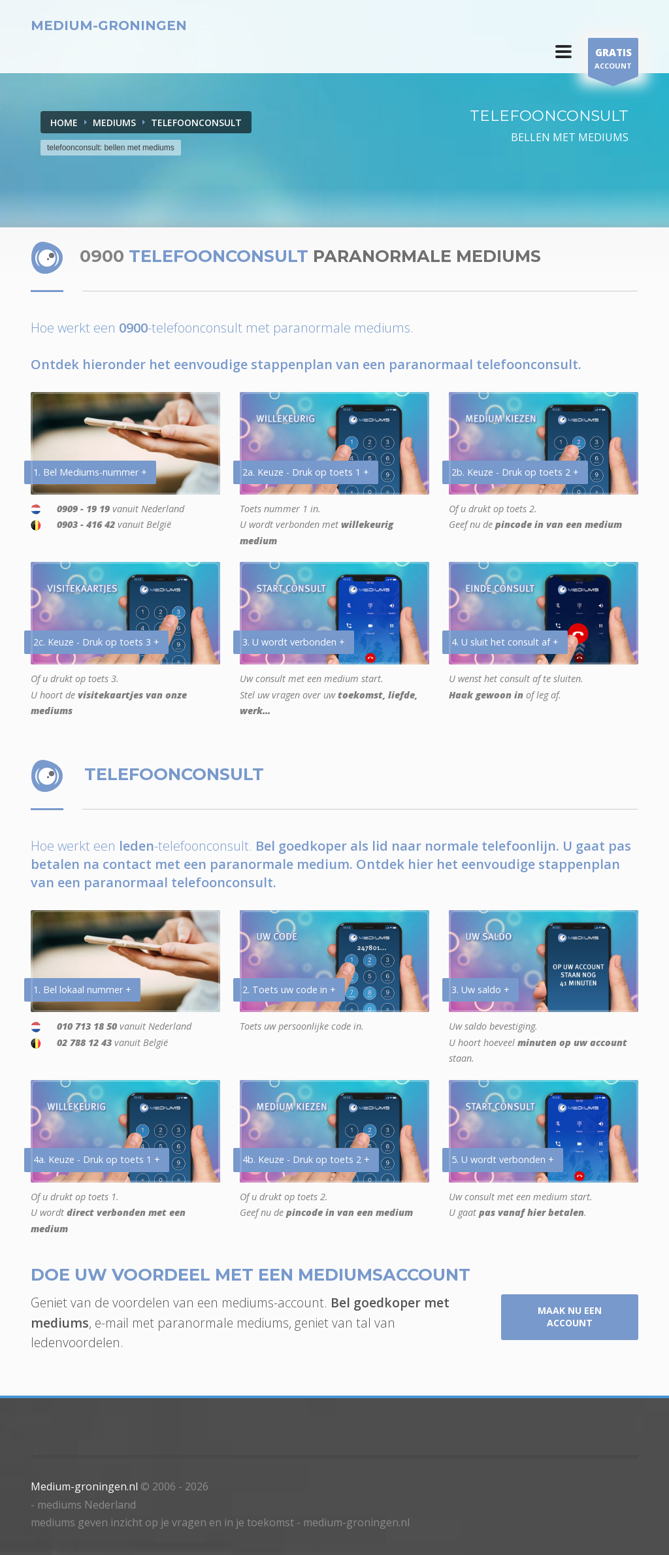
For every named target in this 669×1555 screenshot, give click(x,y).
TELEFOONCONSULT (196, 122)
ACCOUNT (613, 60)
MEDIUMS (114, 122)
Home (64, 122)
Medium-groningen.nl (84, 1486)
